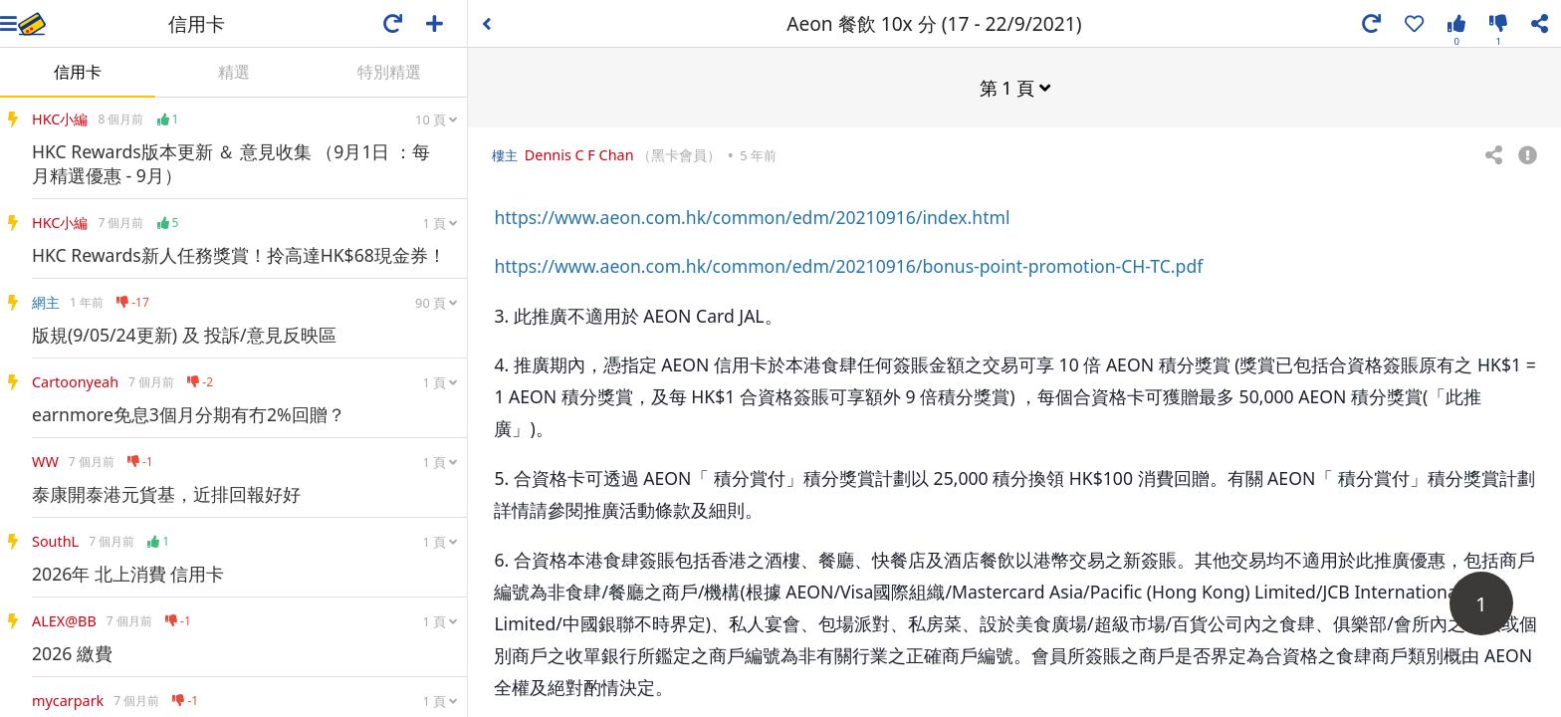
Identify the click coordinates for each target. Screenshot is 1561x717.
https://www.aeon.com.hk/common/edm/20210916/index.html (751, 216)
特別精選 (389, 72)
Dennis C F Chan (579, 153)
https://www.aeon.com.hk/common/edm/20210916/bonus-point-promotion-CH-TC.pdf (848, 265)
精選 (234, 72)
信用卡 (78, 72)
